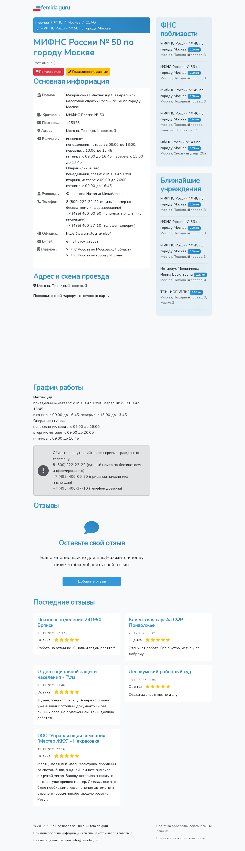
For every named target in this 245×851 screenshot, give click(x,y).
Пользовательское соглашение (180, 838)
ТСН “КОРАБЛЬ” (174, 291)
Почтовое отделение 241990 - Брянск (71, 622)
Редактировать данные (88, 71)
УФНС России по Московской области (98, 249)
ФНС (58, 22)
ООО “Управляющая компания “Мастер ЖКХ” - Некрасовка (71, 738)
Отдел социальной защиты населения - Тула (67, 674)
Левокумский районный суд (160, 672)
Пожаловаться (49, 71)
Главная (42, 22)
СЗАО (91, 22)
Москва (74, 22)
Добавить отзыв (92, 581)
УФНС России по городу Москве (94, 255)
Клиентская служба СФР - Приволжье (157, 622)
